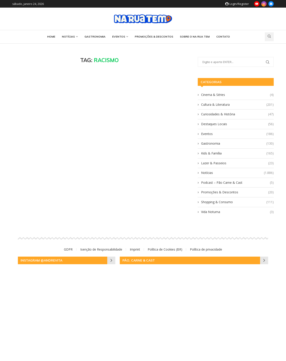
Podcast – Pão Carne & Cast (237, 182)
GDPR (68, 249)
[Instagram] (264, 3)
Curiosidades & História (237, 114)
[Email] (271, 3)
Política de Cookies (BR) (165, 249)
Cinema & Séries (237, 95)
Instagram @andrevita (41, 260)
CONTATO (223, 36)
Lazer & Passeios (237, 163)
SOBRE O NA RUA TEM (195, 36)
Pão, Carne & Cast (138, 260)
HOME (51, 36)
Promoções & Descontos (154, 36)
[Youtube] (256, 3)
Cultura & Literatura (237, 104)
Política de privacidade (206, 249)
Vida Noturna (237, 212)
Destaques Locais (237, 124)
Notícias (68, 36)
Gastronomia (94, 36)
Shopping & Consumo (237, 202)
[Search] (269, 36)
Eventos (118, 36)
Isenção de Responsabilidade (101, 249)
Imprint (135, 249)
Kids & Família (237, 153)
